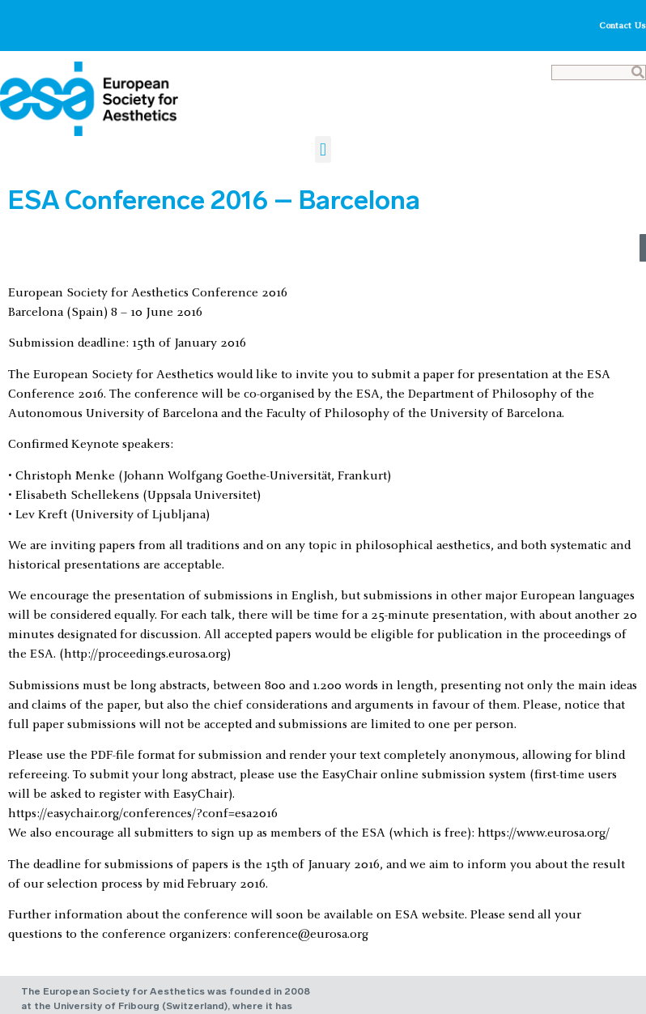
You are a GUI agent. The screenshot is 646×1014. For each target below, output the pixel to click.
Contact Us (622, 25)
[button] (322, 149)
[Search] (638, 72)
